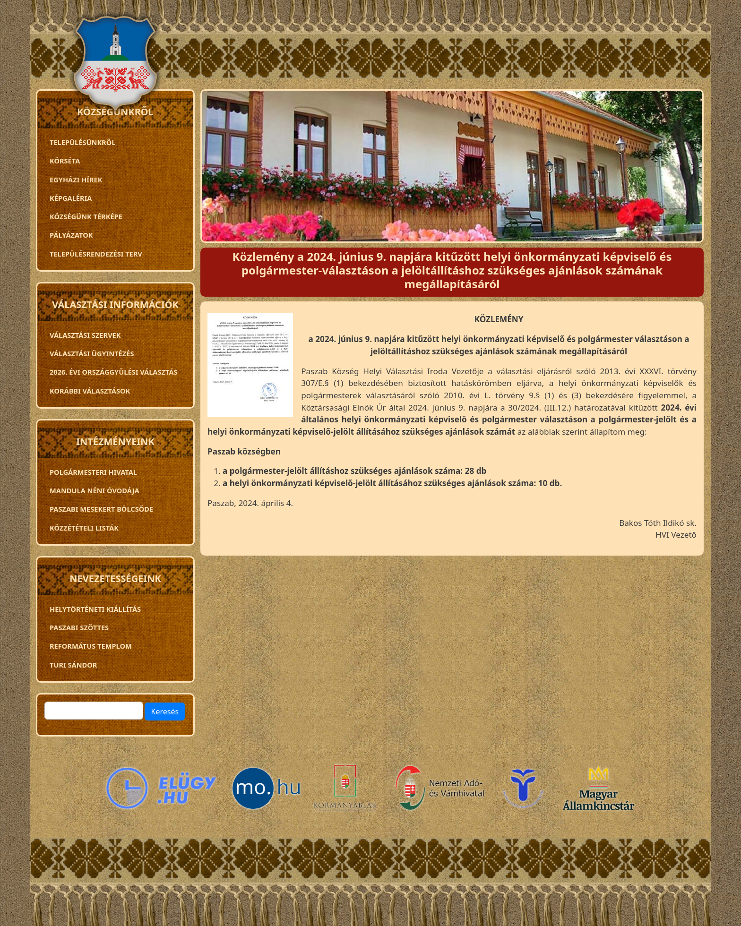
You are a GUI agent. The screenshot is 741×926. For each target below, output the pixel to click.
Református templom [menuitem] (91, 646)
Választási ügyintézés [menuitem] (92, 353)
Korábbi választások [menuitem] (90, 390)
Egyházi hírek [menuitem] (76, 179)
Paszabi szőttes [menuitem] (79, 627)
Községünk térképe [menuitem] (86, 216)
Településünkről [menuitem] (82, 142)
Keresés (165, 711)
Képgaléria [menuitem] (71, 198)
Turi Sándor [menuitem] (73, 664)
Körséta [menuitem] (65, 160)
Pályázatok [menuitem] (71, 235)
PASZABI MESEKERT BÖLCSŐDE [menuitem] (101, 509)
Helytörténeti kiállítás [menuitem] (95, 609)
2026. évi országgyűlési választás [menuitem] (114, 372)
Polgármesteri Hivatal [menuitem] (93, 472)
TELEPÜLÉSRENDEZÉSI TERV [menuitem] (96, 253)
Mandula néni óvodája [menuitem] (94, 490)
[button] (250, 368)
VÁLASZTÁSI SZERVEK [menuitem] (85, 335)
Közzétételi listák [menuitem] (84, 527)
